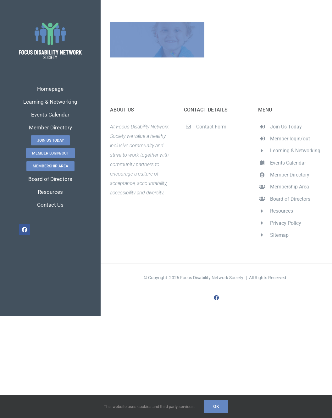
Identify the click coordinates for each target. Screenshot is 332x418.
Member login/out (290, 139)
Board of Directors (290, 199)
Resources (281, 211)
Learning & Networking (295, 151)
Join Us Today (286, 127)
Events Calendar (288, 163)
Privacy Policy (285, 223)
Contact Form (211, 127)
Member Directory (289, 175)
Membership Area (289, 187)
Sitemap (279, 235)
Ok (216, 406)
